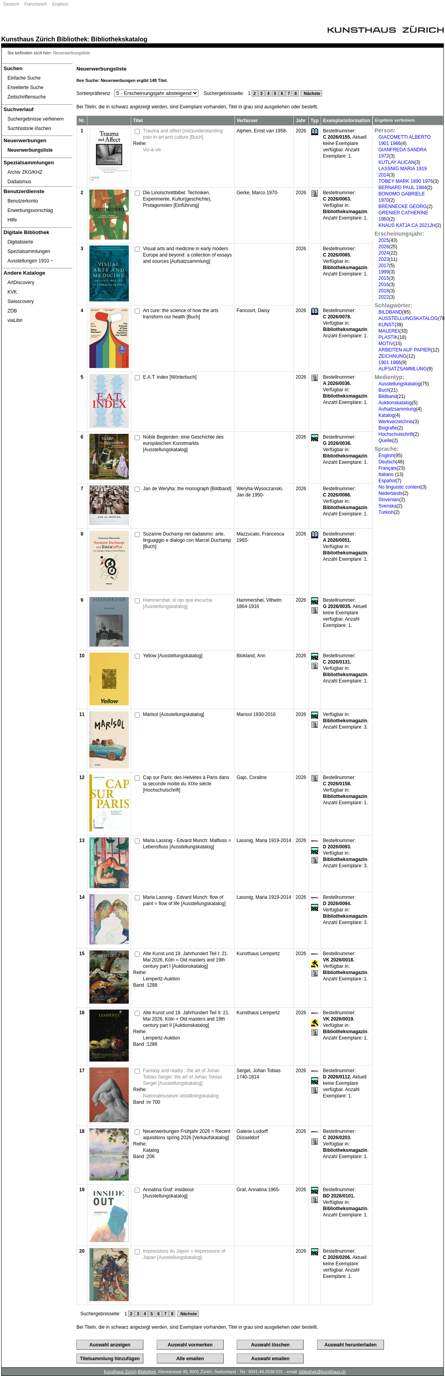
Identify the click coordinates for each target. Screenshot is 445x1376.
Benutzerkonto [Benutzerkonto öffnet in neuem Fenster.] (22, 201)
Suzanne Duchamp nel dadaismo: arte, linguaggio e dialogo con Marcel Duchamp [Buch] (187, 540)
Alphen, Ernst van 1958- (262, 131)
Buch (383, 390)
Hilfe (12, 220)
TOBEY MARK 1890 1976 (405, 181)
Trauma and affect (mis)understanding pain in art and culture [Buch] (183, 134)
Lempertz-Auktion (161, 979)
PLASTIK (388, 337)
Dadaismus (19, 181)
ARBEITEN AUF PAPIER (404, 350)
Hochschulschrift (395, 434)
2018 (383, 291)
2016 (383, 284)
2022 (383, 297)
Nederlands (390, 493)
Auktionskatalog (395, 402)
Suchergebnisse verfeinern (35, 119)
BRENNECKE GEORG (402, 206)
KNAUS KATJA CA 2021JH (407, 225)
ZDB (12, 311)
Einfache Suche (24, 78)
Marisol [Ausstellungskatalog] (173, 714)
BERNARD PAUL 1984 (402, 187)
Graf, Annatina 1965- (258, 1189)
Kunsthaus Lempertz (258, 953)
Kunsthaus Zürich (28, 39)
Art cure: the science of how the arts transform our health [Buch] (180, 314)
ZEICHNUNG (392, 356)
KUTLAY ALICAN (396, 162)
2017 (383, 265)
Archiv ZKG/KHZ (25, 172)
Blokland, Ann (251, 655)
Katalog (386, 415)
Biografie (387, 428)
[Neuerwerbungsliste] (37, 150)
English (386, 455)
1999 (383, 272)
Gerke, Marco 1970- (258, 192)
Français (387, 468)
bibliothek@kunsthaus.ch (322, 1371)
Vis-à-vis (152, 149)
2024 (383, 253)
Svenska (387, 506)
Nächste (311, 93)
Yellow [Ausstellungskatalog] (172, 655)
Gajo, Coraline (252, 777)
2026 (383, 246)
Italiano (386, 474)
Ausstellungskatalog (399, 384)
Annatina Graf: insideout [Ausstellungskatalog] (168, 1193)
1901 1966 (389, 362)
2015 (383, 278)
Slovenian (388, 499)
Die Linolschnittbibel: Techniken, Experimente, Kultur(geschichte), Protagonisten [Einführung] (177, 199)
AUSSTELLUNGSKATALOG (408, 318)
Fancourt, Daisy (253, 310)
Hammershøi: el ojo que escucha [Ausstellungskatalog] (177, 603)
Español (386, 480)
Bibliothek (72, 39)
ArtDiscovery (20, 282)
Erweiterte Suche (25, 87)
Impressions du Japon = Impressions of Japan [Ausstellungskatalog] (184, 1254)
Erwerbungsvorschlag (30, 210)
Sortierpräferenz (93, 93)
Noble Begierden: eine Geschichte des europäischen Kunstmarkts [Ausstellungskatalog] (183, 443)
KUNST (386, 324)
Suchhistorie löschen (29, 128)
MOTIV (385, 343)
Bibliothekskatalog (119, 39)
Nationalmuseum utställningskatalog (181, 1096)
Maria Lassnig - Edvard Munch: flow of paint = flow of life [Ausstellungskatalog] (184, 900)
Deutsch (11, 4)
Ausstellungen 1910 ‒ (30, 261)
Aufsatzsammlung (397, 409)
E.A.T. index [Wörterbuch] (170, 377)
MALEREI (388, 331)
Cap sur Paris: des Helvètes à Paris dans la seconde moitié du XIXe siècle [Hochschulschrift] (186, 784)
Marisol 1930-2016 (256, 714)
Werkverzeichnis (395, 421)
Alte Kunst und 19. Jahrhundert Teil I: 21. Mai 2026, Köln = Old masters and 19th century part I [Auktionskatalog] (185, 960)
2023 (383, 259)
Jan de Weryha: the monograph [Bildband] (187, 488)
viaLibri (14, 320)
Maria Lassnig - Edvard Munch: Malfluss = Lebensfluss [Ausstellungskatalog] (187, 844)
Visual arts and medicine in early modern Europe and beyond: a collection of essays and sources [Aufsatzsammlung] (187, 255)
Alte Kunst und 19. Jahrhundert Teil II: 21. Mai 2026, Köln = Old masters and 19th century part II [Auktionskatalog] (186, 1019)
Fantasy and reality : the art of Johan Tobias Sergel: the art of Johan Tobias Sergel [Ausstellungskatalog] (182, 1077)
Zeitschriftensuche (26, 97)
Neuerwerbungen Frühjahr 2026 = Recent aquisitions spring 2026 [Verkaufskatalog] (186, 1134)
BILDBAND (390, 312)
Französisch (35, 4)
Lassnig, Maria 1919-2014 (264, 840)
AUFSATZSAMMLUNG (402, 369)
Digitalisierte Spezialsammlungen (28, 246)
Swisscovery (20, 301)
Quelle (385, 440)
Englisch (60, 4)
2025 (383, 240)
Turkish (386, 512)
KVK (12, 292)
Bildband (387, 396)
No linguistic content (399, 487)
